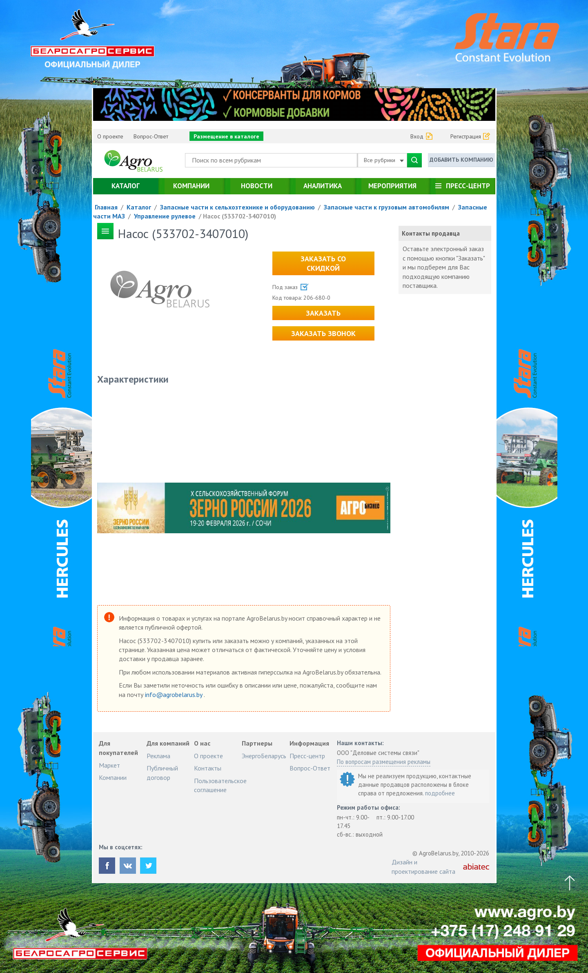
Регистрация (465, 136)
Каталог (125, 185)
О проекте (110, 136)
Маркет (109, 765)
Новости (256, 185)
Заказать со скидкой (323, 263)
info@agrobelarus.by (174, 694)
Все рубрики (384, 160)
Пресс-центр (468, 185)
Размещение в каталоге (226, 136)
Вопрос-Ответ (151, 136)
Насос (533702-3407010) (239, 216)
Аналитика (322, 185)
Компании (191, 185)
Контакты (207, 768)
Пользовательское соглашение (220, 785)
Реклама (158, 756)
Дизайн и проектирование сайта (423, 866)
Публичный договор (162, 772)
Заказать (323, 313)
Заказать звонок (323, 333)
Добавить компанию (461, 159)
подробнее (440, 793)
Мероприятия (392, 185)
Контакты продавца (431, 233)
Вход (416, 136)
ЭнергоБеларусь (264, 756)
